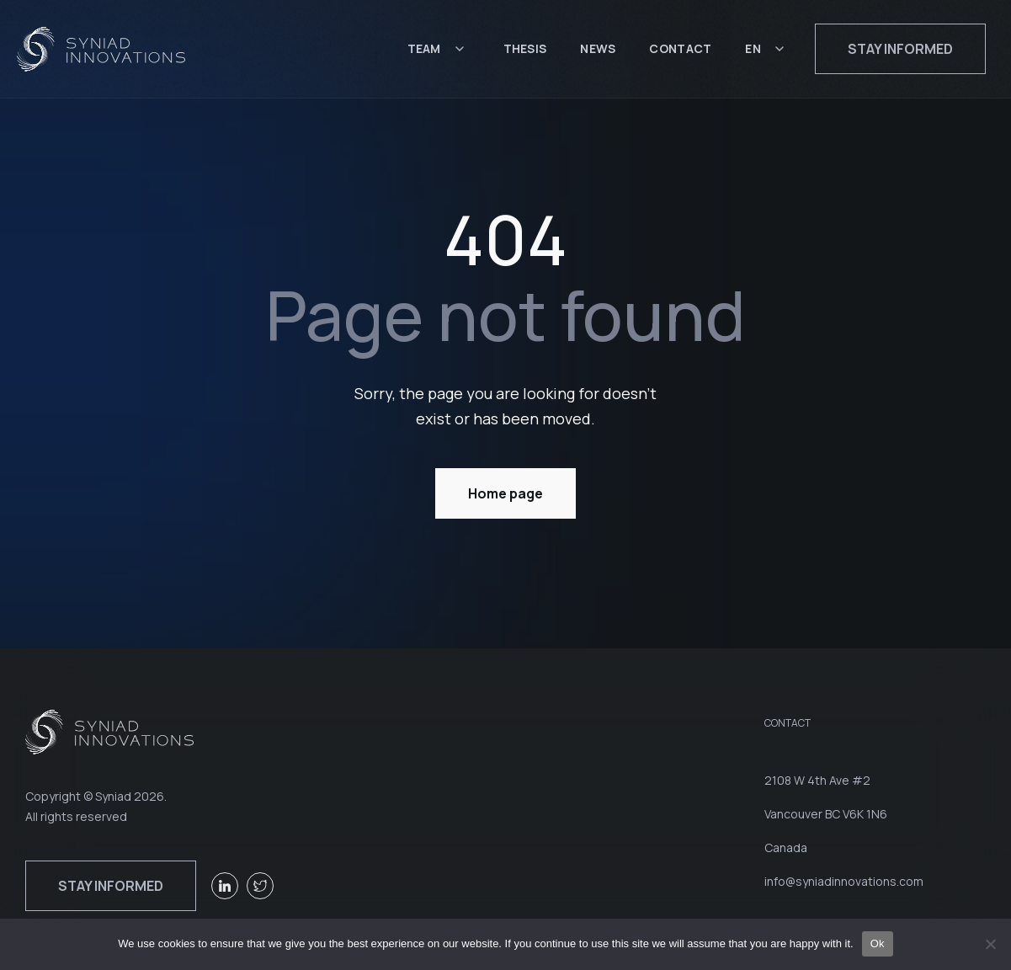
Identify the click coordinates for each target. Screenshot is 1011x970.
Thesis (525, 48)
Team (424, 48)
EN (753, 48)
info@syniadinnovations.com (843, 881)
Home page (505, 493)
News (597, 48)
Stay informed (900, 49)
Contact (680, 48)
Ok (877, 943)
